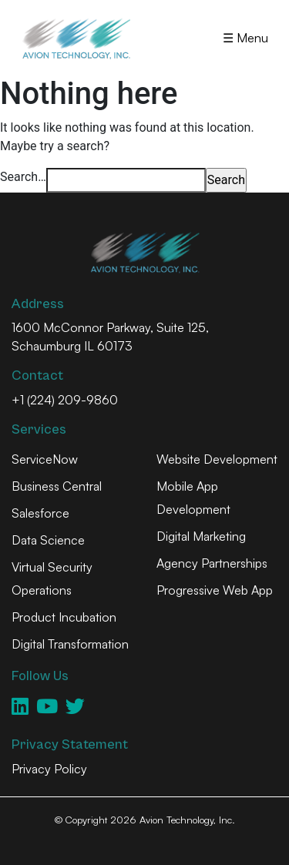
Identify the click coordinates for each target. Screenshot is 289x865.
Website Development (216, 459)
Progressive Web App (214, 590)
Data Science (48, 540)
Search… (23, 176)
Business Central (57, 486)
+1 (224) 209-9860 (65, 399)
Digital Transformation (70, 644)
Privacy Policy (49, 768)
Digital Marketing (201, 536)
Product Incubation (64, 617)
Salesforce (40, 513)
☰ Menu (245, 37)
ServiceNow (45, 459)
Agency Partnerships (211, 563)
